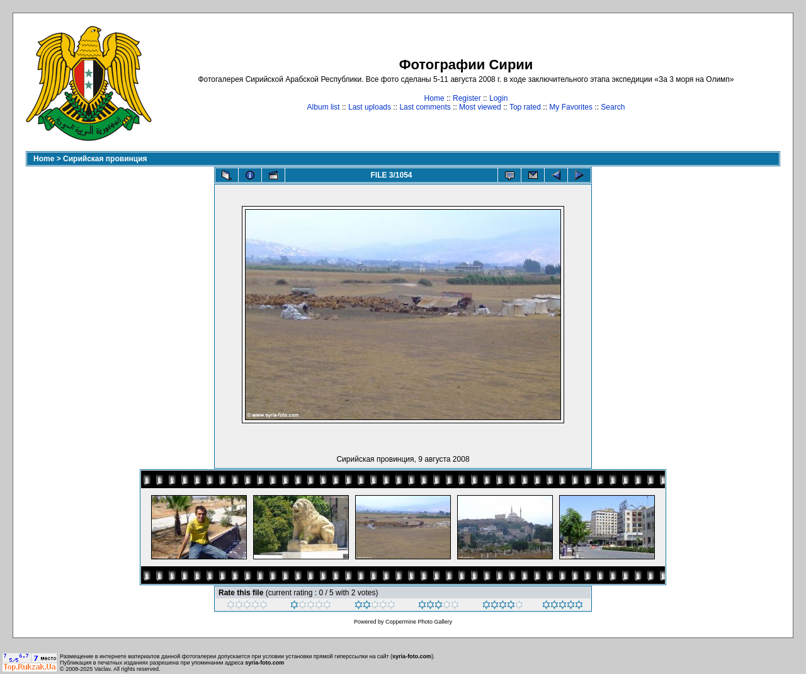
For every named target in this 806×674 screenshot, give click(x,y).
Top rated (525, 107)
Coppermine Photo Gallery (418, 622)
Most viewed (480, 107)
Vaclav (102, 669)
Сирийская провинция (105, 158)
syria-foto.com (411, 656)
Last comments (424, 107)
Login (498, 98)
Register (467, 98)
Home (434, 98)
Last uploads (369, 107)
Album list (323, 107)
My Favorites (571, 107)
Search (613, 107)
